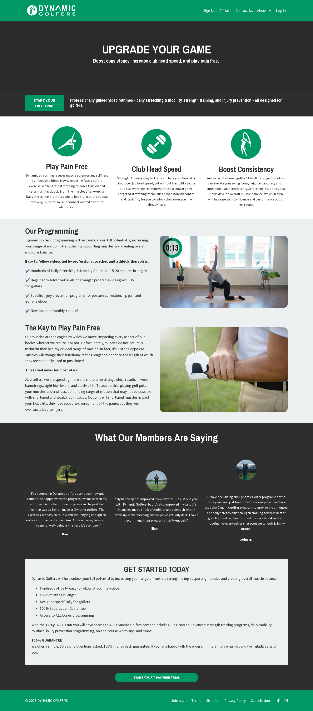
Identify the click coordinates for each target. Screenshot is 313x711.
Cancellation (260, 700)
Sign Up (209, 10)
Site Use (212, 700)
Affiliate (225, 10)
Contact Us (244, 10)
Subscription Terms (186, 700)
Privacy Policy (235, 700)
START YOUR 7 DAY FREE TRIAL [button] (156, 677)
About (264, 10)
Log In (281, 10)
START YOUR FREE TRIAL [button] (44, 103)
